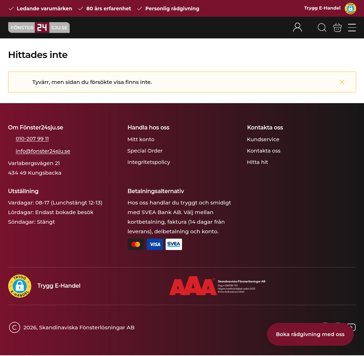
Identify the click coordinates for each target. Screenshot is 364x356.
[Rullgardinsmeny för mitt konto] (301, 27)
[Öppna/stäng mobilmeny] (352, 28)
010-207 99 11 (33, 139)
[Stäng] (342, 83)
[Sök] (321, 28)
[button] (350, 8)
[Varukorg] (337, 28)
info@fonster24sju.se (44, 151)
